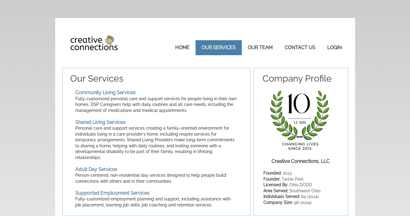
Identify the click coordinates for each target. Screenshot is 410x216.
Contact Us (300, 47)
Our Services (219, 47)
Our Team (260, 47)
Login (334, 47)
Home (182, 47)
